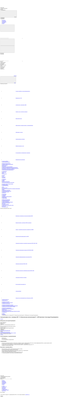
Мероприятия (4, 382)
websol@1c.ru (27, 394)
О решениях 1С (4, 386)
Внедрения (3, 20)
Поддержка (4, 388)
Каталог (3, 380)
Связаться (2, 329)
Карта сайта (4, 390)
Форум (3, 23)
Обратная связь (4, 389)
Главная (3, 313)
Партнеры (3, 22)
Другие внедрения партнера (5, 330)
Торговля (1, 334)
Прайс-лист (4, 387)
